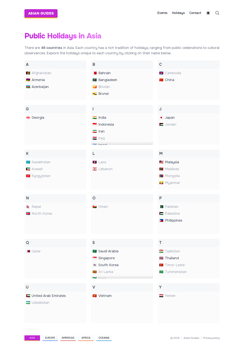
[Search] (217, 13)
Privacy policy (211, 338)
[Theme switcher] (208, 13)
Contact (195, 13)
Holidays (178, 13)
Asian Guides (191, 338)
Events (162, 13)
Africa (86, 337)
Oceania (104, 337)
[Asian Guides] (42, 13)
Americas (68, 337)
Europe (50, 337)
